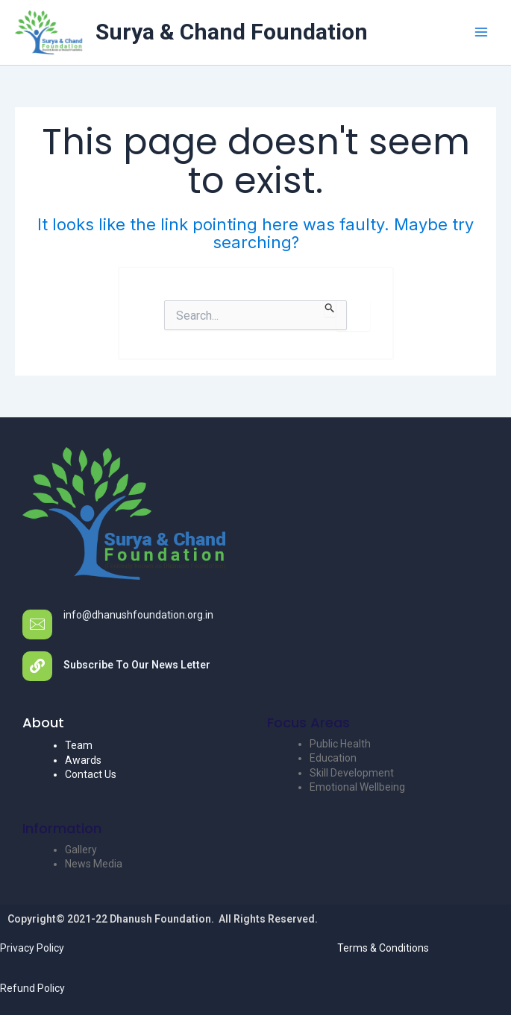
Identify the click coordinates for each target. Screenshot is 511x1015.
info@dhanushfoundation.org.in (138, 615)
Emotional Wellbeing (357, 787)
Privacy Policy (32, 948)
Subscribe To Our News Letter (136, 665)
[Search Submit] (330, 308)
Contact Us (90, 774)
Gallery (81, 850)
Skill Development (352, 773)
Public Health (340, 744)
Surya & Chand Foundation (231, 32)
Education (333, 758)
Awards (83, 760)
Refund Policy (32, 988)
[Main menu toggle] (480, 32)
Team (79, 745)
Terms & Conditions (383, 948)
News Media (93, 864)
